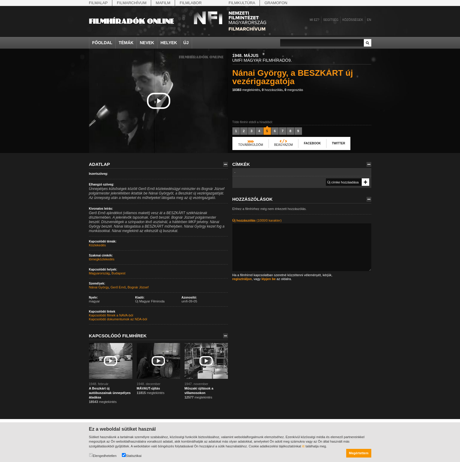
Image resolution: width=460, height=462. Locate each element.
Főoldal (102, 42)
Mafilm (163, 3)
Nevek (147, 42)
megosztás (293, 90)
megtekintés (246, 90)
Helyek (168, 42)
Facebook (312, 143)
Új (186, 42)
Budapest (118, 273)
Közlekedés (97, 245)
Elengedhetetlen (103, 455)
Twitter (338, 143)
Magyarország (99, 273)
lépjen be (268, 279)
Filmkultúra (242, 3)
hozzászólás (272, 90)
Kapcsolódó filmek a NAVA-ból (111, 315)
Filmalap (98, 3)
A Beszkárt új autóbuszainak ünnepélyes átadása (110, 393)
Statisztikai (132, 455)
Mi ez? (314, 19)
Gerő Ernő (118, 287)
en (369, 19)
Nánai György (99, 287)
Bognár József (138, 287)
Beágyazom (283, 144)
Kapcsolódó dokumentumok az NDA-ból (118, 319)
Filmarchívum (131, 3)
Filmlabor (191, 3)
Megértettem (358, 453)
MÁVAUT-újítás (148, 388)
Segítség (330, 19)
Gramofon (275, 3)
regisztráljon (242, 279)
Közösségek (352, 19)
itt (303, 446)
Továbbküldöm (250, 144)
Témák (126, 42)
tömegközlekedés (102, 259)
